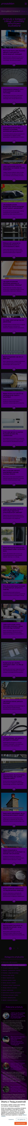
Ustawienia (11, 1119)
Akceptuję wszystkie (20, 1123)
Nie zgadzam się (21, 1119)
